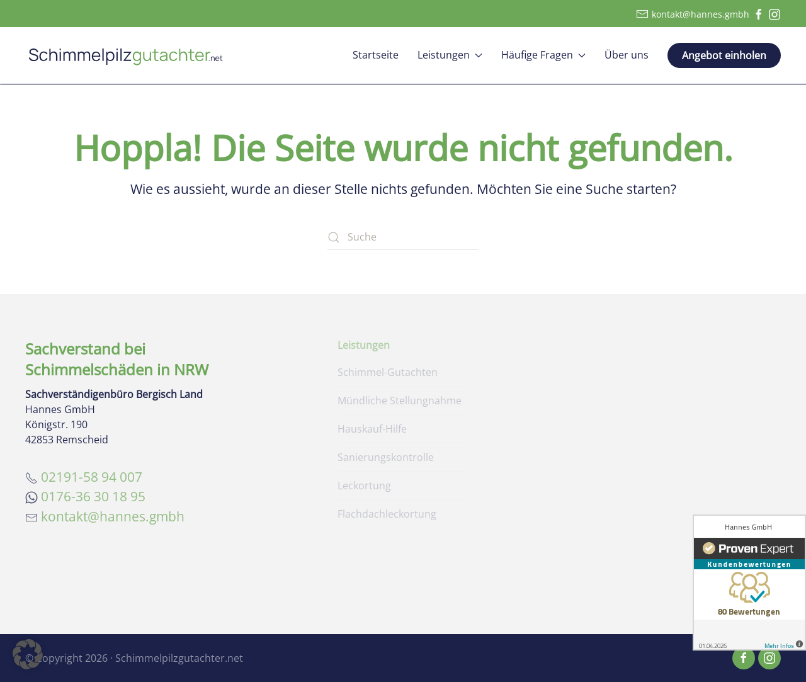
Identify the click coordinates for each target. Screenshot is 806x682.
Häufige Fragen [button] (543, 55)
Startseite (376, 55)
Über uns (626, 55)
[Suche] (403, 237)
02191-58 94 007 (91, 477)
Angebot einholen (724, 55)
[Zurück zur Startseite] (126, 55)
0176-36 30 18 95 (93, 496)
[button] (27, 654)
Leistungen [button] (449, 55)
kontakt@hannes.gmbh (692, 14)
